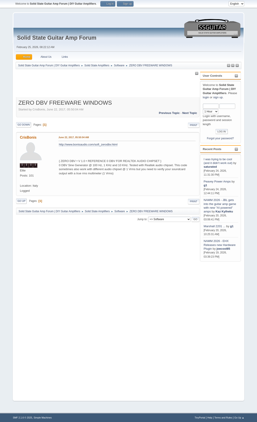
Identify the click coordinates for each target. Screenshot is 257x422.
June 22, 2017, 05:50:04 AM (73, 137)
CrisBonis (28, 137)
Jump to (142, 219)
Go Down (23, 124)
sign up (218, 97)
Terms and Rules (223, 417)
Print (193, 125)
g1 (205, 185)
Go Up (21, 201)
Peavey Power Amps (217, 181)
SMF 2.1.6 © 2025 (22, 417)
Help (209, 417)
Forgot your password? (220, 138)
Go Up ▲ (239, 417)
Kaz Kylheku (224, 211)
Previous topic (169, 113)
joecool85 (223, 248)
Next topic (189, 113)
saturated (210, 166)
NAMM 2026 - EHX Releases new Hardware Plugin (220, 244)
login (206, 97)
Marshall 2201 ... (215, 226)
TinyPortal (200, 417)
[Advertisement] (217, 328)
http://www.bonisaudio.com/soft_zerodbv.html (88, 144)
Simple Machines (43, 417)
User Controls (212, 75)
